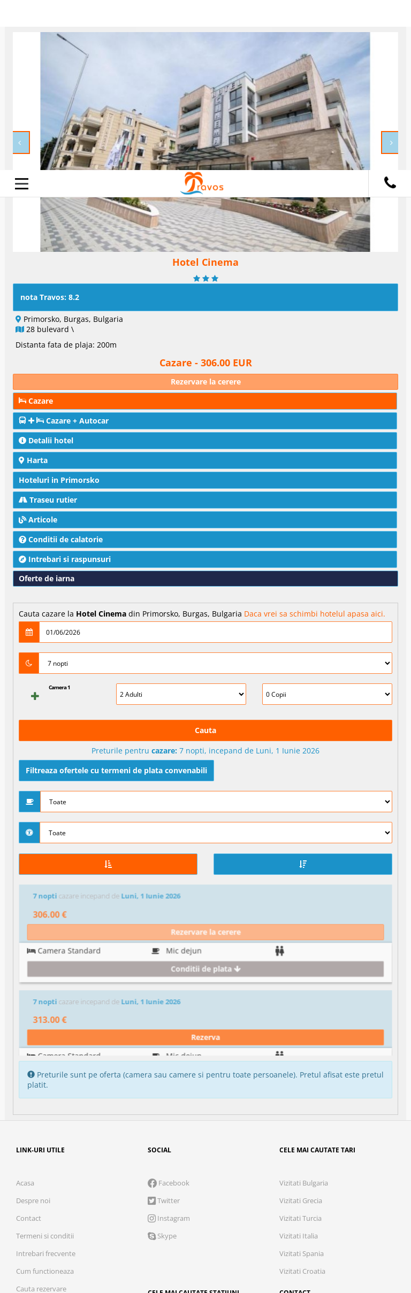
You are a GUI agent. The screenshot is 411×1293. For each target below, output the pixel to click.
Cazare (36, 401)
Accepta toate (323, 1247)
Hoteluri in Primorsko (59, 480)
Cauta (205, 730)
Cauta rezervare (41, 1117)
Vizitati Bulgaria (303, 1012)
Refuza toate (87, 1247)
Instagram (169, 1047)
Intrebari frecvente (45, 1082)
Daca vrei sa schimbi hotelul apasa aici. (314, 614)
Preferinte (291, 1213)
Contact (28, 1047)
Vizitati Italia (298, 1064)
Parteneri (359, 1213)
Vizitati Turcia (300, 1047)
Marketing (219, 1213)
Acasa (25, 1012)
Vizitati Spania (301, 1082)
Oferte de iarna (46, 578)
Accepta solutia (205, 1247)
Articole (38, 519)
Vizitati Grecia (300, 1029)
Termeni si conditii (45, 1064)
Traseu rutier (48, 500)
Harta (33, 460)
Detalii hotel (46, 440)
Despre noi (33, 1029)
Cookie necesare (68, 1213)
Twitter (164, 1029)
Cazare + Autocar (64, 420)
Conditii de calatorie (61, 539)
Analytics (151, 1213)
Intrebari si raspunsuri (65, 559)
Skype (162, 1064)
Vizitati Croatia (302, 1100)
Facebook (168, 1012)
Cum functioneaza (45, 1100)
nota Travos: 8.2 (49, 297)
